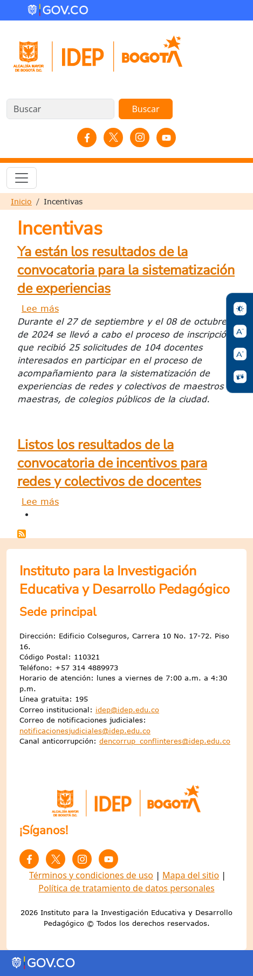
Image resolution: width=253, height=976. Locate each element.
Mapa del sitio (190, 875)
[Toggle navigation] (21, 178)
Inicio (21, 201)
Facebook (86, 137)
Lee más (40, 308)
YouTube (166, 137)
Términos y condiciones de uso (91, 875)
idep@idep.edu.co (127, 709)
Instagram (139, 137)
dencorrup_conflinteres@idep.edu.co (164, 741)
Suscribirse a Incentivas (21, 534)
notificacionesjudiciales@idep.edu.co (85, 730)
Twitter (113, 137)
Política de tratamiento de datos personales (126, 888)
